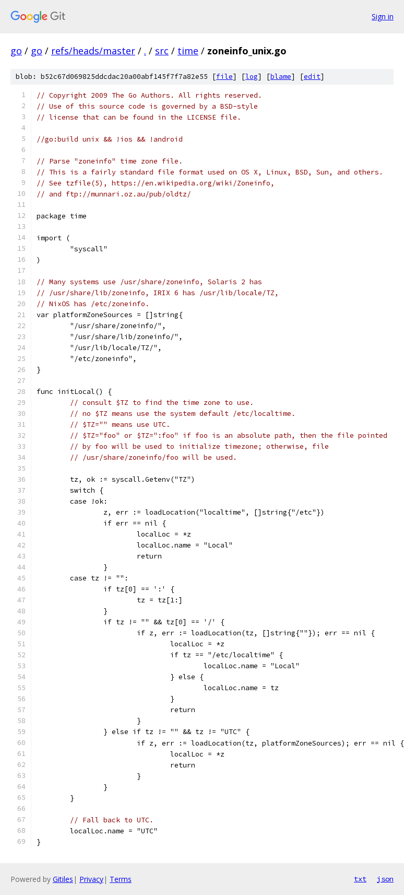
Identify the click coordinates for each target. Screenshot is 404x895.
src (162, 50)
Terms (121, 879)
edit (312, 76)
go (16, 50)
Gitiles (63, 879)
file (224, 76)
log (251, 76)
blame (280, 76)
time (187, 50)
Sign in (383, 16)
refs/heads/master (93, 50)
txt (360, 879)
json (385, 879)
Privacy (91, 879)
